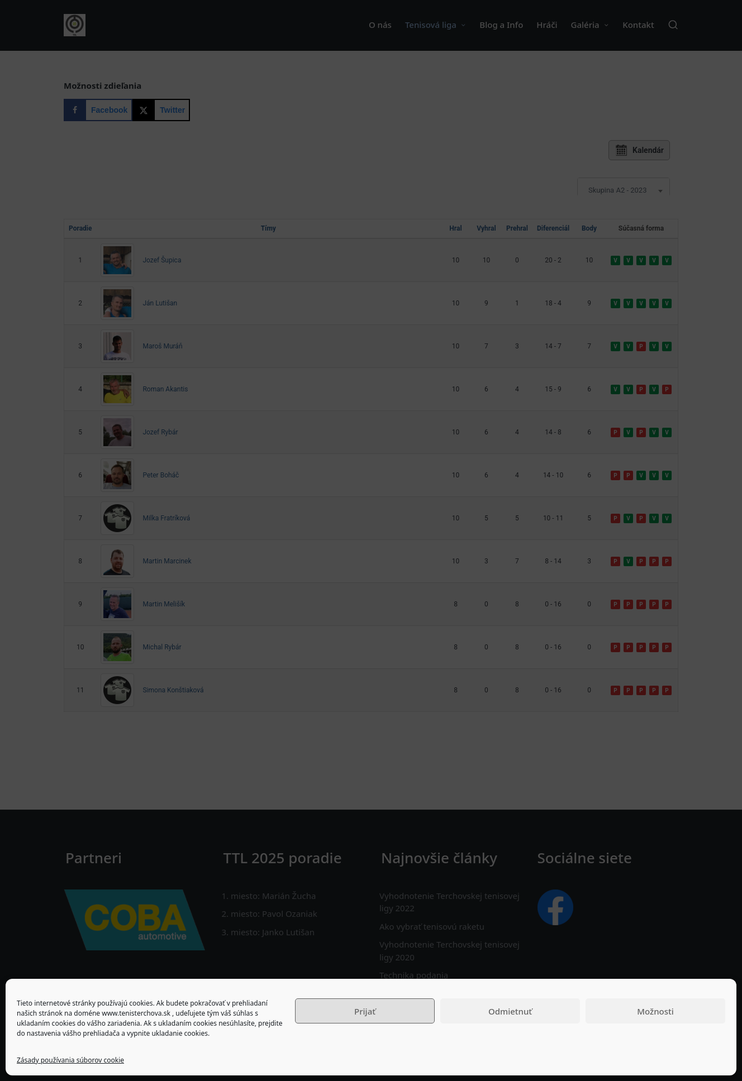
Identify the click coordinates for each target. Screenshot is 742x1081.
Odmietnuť (510, 1011)
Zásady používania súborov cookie (70, 1060)
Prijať (364, 1011)
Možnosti (655, 1011)
